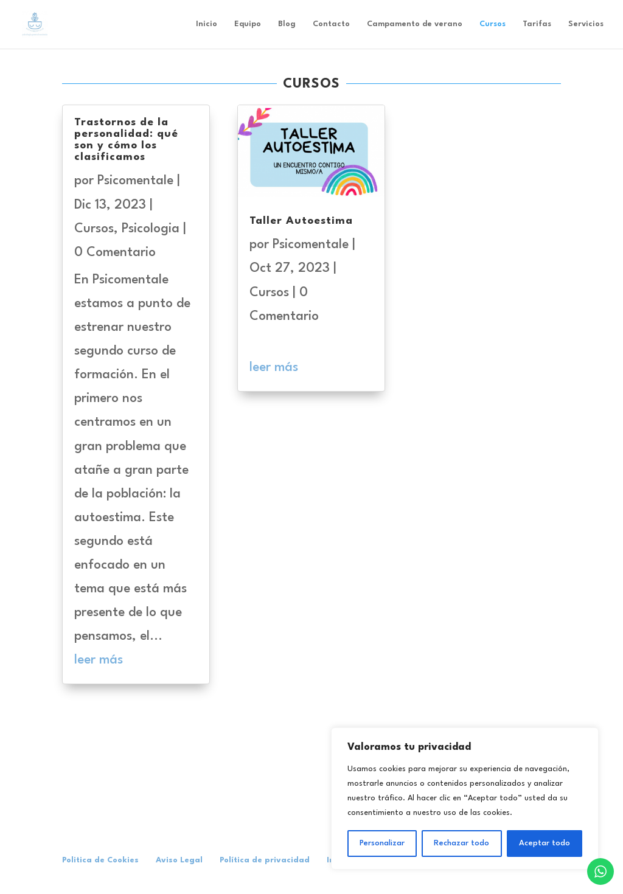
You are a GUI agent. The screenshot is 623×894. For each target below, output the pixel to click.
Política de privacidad (265, 860)
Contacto (331, 24)
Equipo (247, 24)
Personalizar (382, 843)
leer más (98, 660)
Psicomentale (135, 181)
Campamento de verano (414, 24)
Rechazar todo (461, 843)
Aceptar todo (544, 843)
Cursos (492, 24)
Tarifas (537, 24)
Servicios (586, 24)
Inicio (206, 24)
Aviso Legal (179, 860)
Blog (287, 24)
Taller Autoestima (301, 221)
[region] (465, 798)
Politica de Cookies (100, 860)
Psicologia (150, 229)
